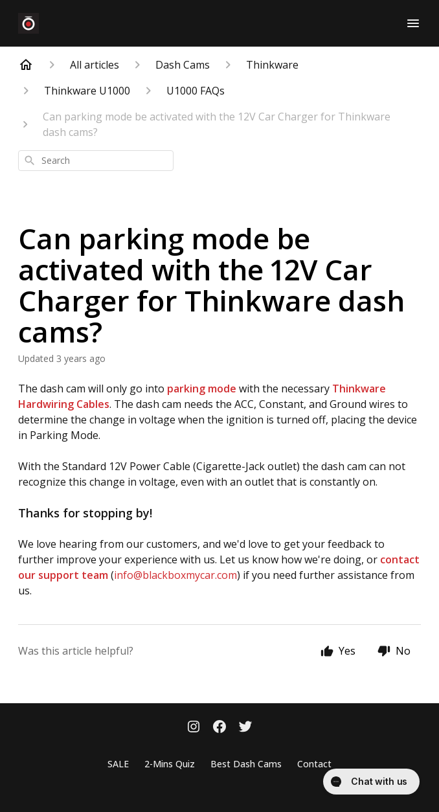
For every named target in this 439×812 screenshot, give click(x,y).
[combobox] (96, 160)
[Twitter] (245, 728)
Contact (314, 764)
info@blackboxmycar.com (175, 575)
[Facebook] (219, 728)
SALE (118, 764)
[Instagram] (193, 728)
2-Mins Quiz (169, 764)
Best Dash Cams (246, 764)
